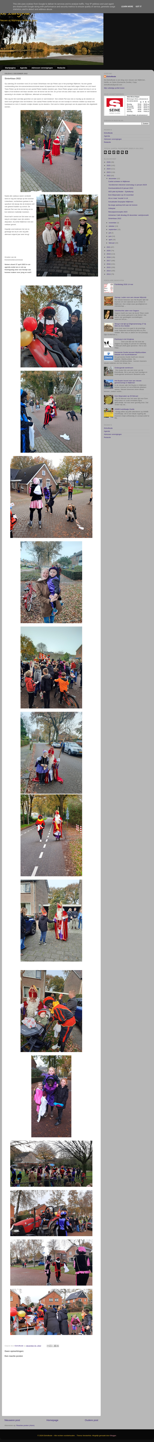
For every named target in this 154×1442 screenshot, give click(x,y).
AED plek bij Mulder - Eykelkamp (121, 201)
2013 (109, 283)
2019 (109, 263)
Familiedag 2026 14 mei (123, 294)
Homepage (52, 1420)
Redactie (61, 68)
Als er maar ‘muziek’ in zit (118, 207)
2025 (109, 175)
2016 (109, 273)
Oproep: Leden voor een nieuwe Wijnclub (130, 307)
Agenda (23, 68)
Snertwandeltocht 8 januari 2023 (120, 197)
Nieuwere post (12, 1420)
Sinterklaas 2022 (114, 228)
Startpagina (10, 68)
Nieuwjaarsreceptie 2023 (117, 221)
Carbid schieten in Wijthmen (119, 191)
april (110, 249)
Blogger (113, 1435)
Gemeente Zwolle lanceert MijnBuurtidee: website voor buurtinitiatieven (130, 363)
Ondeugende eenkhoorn (123, 377)
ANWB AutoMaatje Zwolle (124, 419)
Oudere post (91, 1420)
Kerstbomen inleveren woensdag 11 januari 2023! (127, 194)
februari (112, 252)
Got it (139, 6)
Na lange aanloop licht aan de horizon (122, 214)
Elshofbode (111, 76)
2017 (109, 270)
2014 (109, 280)
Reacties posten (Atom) (25, 1425)
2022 (109, 185)
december (113, 188)
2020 (109, 260)
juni (110, 245)
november (113, 232)
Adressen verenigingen (42, 68)
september (113, 239)
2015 (109, 277)
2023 (109, 181)
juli (110, 242)
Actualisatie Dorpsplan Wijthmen (120, 211)
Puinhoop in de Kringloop (124, 348)
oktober (112, 235)
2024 (109, 178)
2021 (109, 256)
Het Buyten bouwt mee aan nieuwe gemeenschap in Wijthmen (127, 391)
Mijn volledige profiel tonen (114, 88)
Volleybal (111, 218)
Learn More (127, 6)
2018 (109, 266)
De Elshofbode (15, 13)
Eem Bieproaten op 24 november (121, 204)
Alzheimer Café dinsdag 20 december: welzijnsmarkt (128, 224)
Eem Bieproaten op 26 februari (126, 405)
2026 (109, 171)
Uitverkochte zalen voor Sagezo (126, 320)
